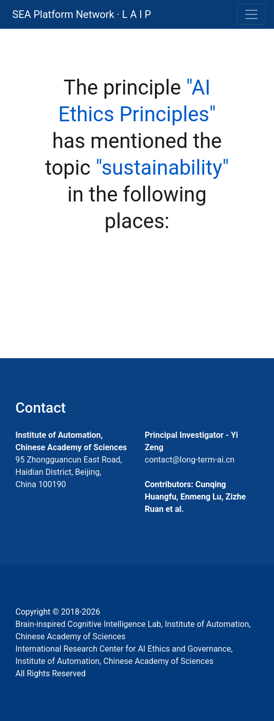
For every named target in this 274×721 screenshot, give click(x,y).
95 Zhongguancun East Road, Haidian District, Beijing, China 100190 (68, 472)
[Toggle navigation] (251, 14)
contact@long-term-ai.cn (189, 460)
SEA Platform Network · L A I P (81, 14)
